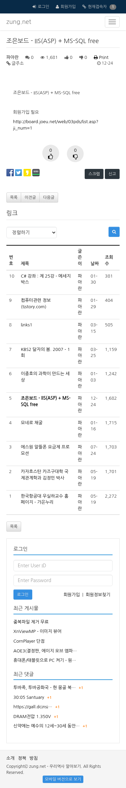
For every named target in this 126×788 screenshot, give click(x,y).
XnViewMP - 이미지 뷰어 (37, 631)
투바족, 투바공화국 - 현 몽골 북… (44, 687)
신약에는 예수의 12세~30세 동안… (46, 726)
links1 (26, 325)
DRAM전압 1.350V (32, 716)
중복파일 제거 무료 (31, 622)
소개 (10, 758)
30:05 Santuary (28, 697)
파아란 (12, 57)
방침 (34, 758)
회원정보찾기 (98, 595)
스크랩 (94, 174)
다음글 (48, 197)
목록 (14, 197)
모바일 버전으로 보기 (63, 779)
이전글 (30, 197)
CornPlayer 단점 (29, 641)
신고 (112, 174)
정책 (22, 758)
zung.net (18, 22)
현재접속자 (97, 7)
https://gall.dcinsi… (32, 707)
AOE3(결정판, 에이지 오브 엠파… (45, 651)
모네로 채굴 (32, 423)
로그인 (43, 7)
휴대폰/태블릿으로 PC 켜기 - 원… (44, 660)
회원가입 (68, 7)
